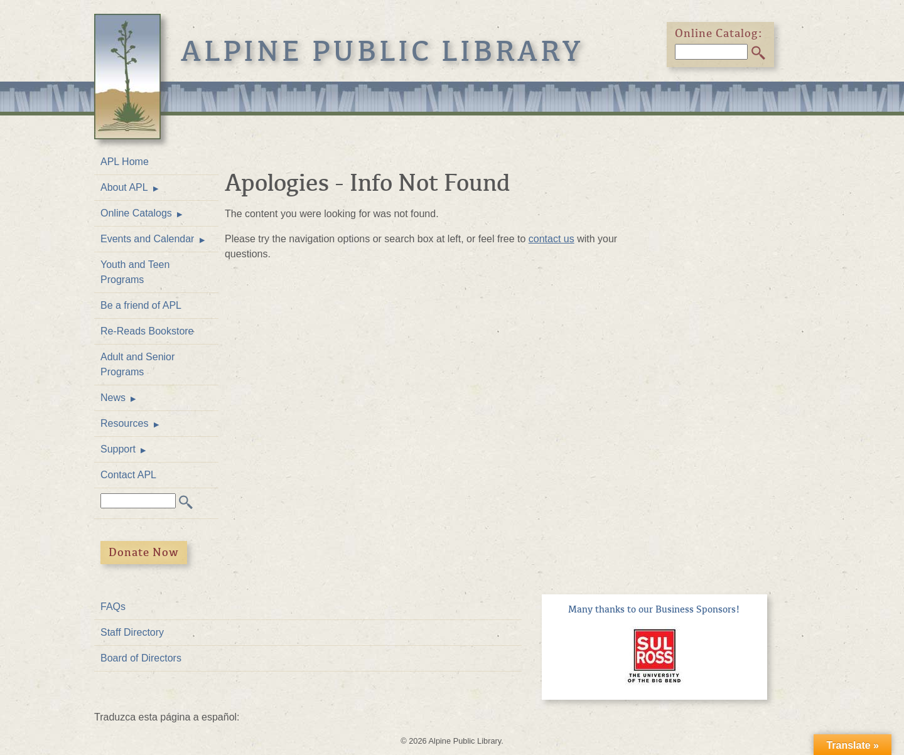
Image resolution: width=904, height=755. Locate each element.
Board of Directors (140, 658)
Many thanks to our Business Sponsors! (654, 609)
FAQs (113, 606)
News (113, 397)
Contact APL (128, 474)
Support (118, 449)
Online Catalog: (719, 33)
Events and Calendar (147, 238)
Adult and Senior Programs (137, 364)
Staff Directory (132, 632)
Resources (124, 423)
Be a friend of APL (140, 305)
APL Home (124, 161)
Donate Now (144, 552)
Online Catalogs (136, 213)
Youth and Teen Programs (135, 272)
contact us (551, 238)
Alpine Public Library (382, 51)
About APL (124, 187)
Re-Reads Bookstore (147, 331)
